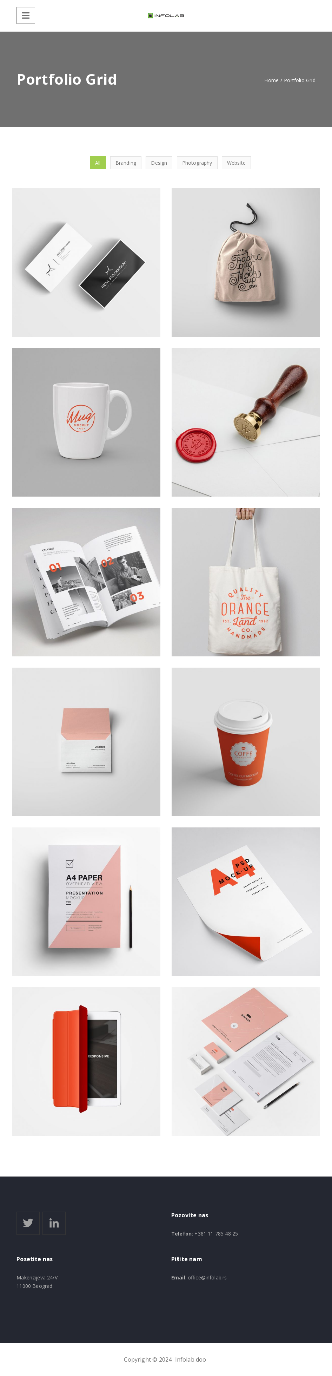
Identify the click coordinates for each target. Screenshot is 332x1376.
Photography (197, 162)
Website (236, 162)
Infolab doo (190, 1359)
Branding (125, 162)
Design (159, 162)
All (97, 162)
